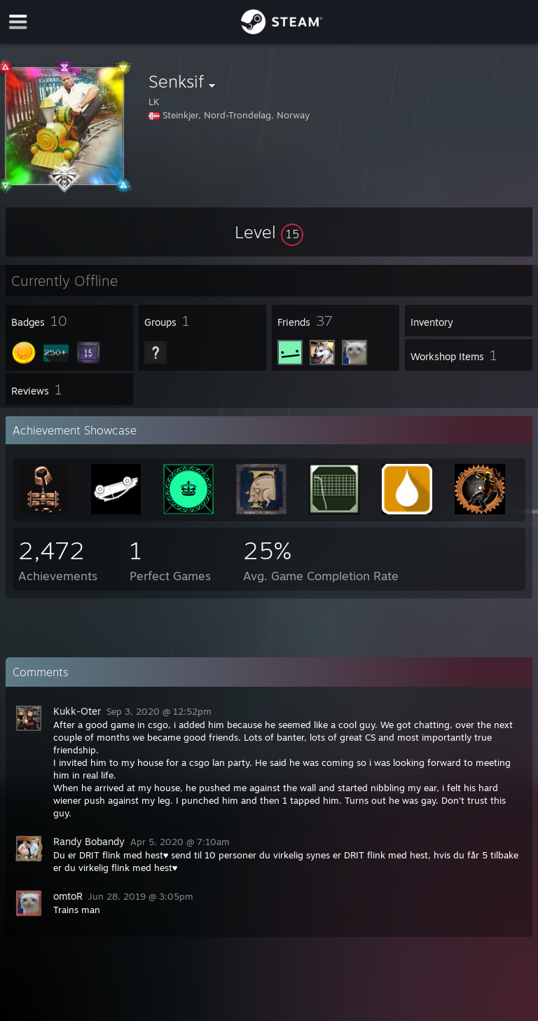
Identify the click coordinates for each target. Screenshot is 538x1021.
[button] (269, 232)
